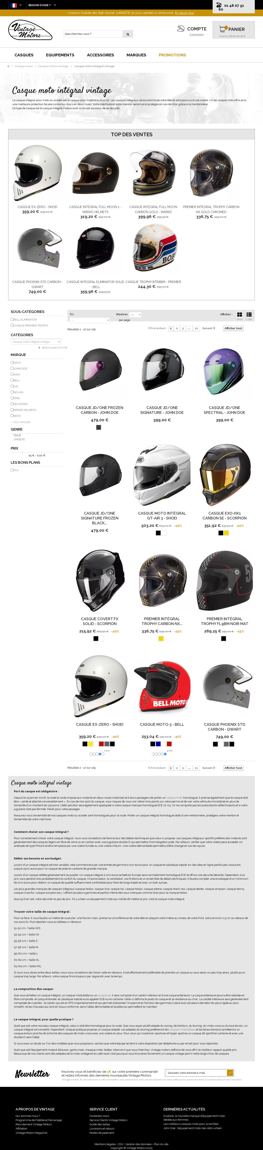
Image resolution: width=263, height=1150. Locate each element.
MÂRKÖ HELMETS (24, 410)
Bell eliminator (25, 319)
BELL (16, 380)
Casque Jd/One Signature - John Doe (162, 410)
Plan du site (161, 1144)
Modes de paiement (102, 1132)
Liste (249, 316)
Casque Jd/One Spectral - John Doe (224, 410)
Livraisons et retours (102, 1128)
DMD (16, 398)
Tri (72, 314)
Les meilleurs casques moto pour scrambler (191, 1124)
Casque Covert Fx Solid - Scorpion (99, 621)
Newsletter (32, 1074)
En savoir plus (184, 13)
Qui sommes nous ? (28, 1115)
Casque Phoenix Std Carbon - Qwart (224, 726)
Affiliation (21, 1128)
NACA (17, 362)
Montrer (122, 314)
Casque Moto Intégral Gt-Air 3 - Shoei (162, 515)
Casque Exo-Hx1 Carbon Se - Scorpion (225, 515)
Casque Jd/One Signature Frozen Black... (99, 518)
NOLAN (18, 392)
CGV (120, 1144)
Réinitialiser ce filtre (54, 348)
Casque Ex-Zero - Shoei (37, 207)
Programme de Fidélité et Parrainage (39, 1120)
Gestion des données (139, 1144)
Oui (15, 470)
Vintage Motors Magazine (31, 1132)
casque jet (104, 995)
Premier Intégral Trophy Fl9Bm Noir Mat (224, 621)
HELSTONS (20, 404)
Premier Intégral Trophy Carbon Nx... (162, 621)
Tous (17, 435)
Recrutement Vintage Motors (34, 1124)
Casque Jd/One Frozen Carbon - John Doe (99, 410)
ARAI (16, 374)
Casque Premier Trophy (30, 325)
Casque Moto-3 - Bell (162, 724)
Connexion (196, 34)
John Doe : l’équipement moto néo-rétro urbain (193, 1128)
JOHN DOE (20, 368)
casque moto (174, 797)
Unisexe (19, 439)
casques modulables (182, 1029)
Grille (239, 316)
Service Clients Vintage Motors (108, 1120)
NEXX (17, 415)
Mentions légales (105, 1144)
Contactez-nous (99, 1115)
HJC (15, 386)
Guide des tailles (100, 1124)
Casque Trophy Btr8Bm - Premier (153, 282)
